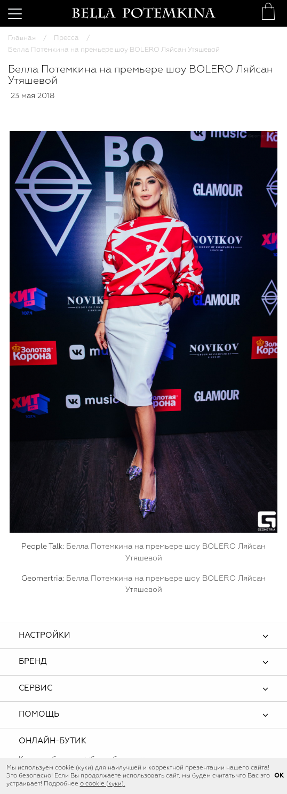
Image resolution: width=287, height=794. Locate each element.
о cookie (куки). (102, 784)
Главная (22, 38)
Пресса (66, 38)
